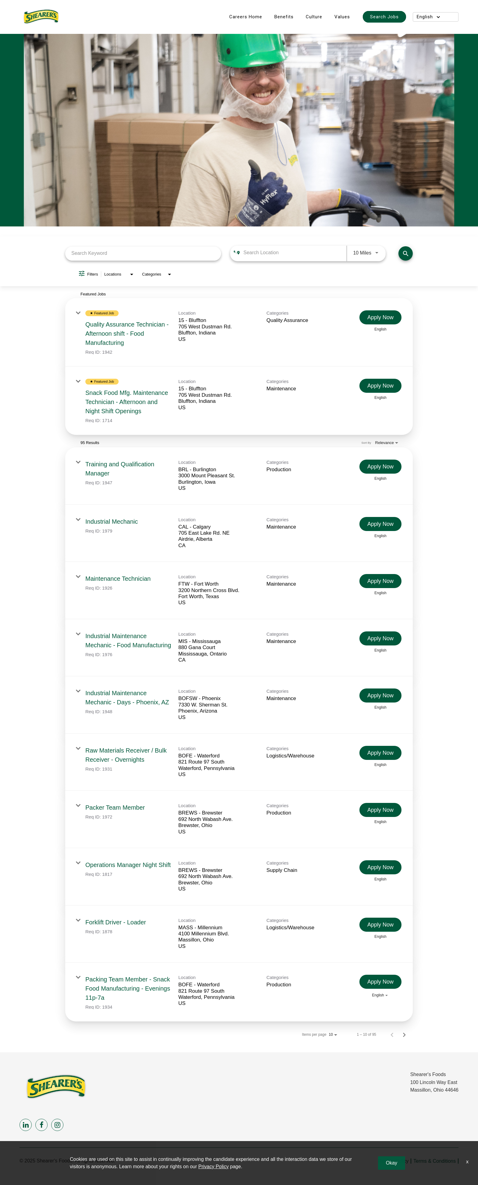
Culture (314, 17)
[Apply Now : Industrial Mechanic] (380, 524)
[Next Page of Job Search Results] (404, 1034)
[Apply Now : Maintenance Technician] (380, 581)
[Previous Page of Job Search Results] (392, 1034)
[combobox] (143, 253)
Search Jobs (384, 17)
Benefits (284, 17)
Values (342, 17)
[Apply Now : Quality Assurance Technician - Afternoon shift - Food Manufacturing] (380, 317)
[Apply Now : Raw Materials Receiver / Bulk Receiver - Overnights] (380, 753)
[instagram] (57, 1125)
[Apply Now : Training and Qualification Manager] (380, 467)
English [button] (428, 17)
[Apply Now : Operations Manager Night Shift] (380, 867)
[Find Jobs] (405, 253)
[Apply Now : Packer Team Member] (380, 810)
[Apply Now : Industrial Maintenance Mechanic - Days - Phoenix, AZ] (380, 695)
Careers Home (245, 17)
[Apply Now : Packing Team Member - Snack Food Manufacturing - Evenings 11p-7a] (380, 982)
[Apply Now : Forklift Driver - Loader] (380, 925)
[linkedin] (26, 1125)
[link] (239, 332)
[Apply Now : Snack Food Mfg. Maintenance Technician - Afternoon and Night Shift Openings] (380, 386)
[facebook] (41, 1125)
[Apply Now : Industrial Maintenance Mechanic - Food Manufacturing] (380, 638)
